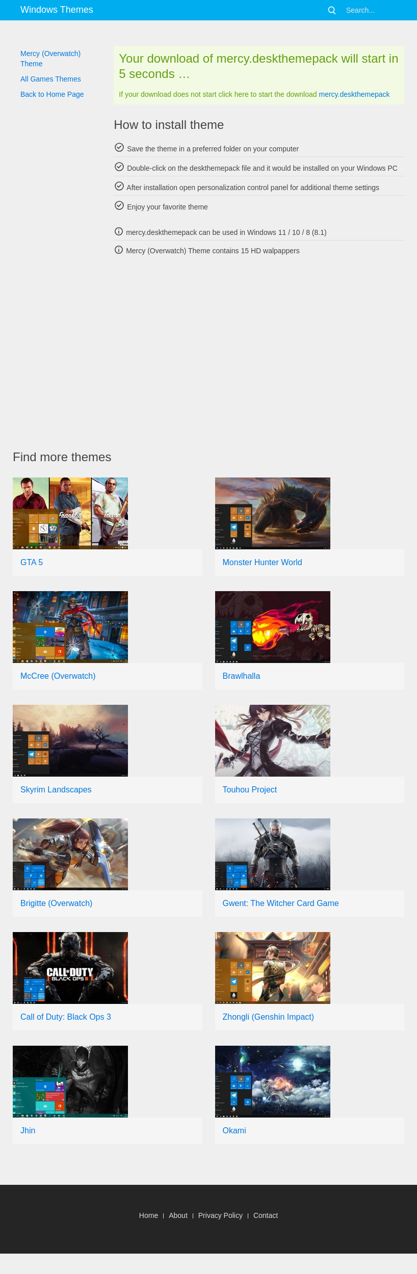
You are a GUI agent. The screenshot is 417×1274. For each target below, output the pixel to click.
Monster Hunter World (262, 562)
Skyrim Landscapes (56, 789)
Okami (234, 1130)
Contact (265, 1215)
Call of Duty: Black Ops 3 (65, 1017)
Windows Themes (56, 10)
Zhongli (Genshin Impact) (269, 1017)
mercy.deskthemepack (354, 94)
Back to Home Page (52, 94)
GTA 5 (31, 562)
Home (148, 1215)
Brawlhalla (241, 676)
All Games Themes (50, 79)
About (178, 1215)
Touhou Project (250, 789)
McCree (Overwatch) (58, 676)
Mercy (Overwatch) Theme (50, 58)
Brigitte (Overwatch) (56, 903)
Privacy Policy (220, 1215)
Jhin (27, 1130)
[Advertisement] (215, 352)
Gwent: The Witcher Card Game (281, 903)
